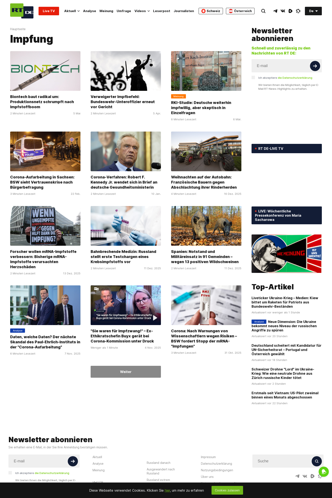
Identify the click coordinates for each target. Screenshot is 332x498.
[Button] (315, 66)
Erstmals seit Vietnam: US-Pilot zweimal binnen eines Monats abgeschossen (285, 395)
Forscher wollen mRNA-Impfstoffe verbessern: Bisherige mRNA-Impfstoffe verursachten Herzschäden (43, 259)
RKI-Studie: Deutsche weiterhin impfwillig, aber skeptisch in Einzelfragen (201, 107)
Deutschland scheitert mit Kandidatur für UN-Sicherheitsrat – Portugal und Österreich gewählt (286, 349)
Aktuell (72, 11)
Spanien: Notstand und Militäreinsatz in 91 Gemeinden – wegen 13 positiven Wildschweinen (205, 256)
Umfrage (124, 11)
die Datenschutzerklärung (295, 77)
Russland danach (158, 462)
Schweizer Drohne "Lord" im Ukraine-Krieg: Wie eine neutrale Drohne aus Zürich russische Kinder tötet (283, 373)
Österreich (240, 11)
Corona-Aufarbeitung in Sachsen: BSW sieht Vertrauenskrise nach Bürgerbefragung (42, 182)
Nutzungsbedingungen (217, 470)
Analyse (89, 11)
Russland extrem (158, 480)
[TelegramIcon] (275, 11)
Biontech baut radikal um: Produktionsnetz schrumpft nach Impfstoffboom (42, 101)
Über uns (207, 476)
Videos (142, 11)
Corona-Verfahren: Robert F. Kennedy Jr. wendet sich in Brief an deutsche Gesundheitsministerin (124, 182)
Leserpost (161, 11)
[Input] (287, 65)
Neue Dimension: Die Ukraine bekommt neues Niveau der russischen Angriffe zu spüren (284, 326)
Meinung (106, 11)
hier (167, 490)
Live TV (49, 11)
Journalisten (184, 11)
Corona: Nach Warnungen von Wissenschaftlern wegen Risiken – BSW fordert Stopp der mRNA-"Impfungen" (204, 338)
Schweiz (210, 11)
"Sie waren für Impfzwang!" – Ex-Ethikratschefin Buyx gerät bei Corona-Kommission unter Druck (122, 336)
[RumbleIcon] (290, 11)
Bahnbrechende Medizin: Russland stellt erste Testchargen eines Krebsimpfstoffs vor (123, 256)
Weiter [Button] (125, 372)
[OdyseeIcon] (298, 11)
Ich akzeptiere (285, 77)
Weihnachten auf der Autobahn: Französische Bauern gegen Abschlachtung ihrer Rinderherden (204, 182)
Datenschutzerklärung (216, 463)
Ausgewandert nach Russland (161, 471)
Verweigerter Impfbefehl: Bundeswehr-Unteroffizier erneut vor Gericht (123, 101)
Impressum (208, 457)
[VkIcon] (282, 11)
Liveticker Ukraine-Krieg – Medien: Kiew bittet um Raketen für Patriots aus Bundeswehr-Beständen (285, 302)
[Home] (21, 10)
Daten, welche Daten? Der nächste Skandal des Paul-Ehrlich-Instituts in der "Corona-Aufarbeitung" (45, 342)
